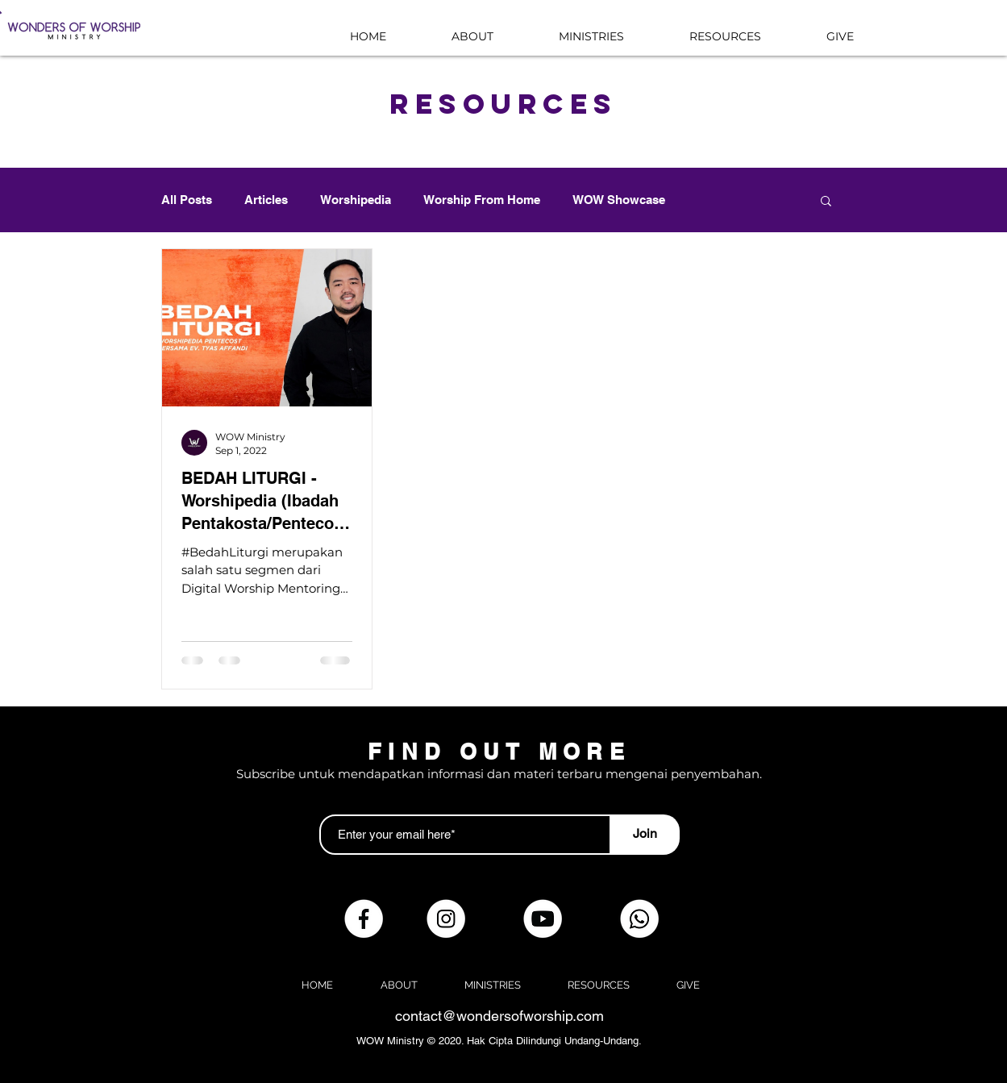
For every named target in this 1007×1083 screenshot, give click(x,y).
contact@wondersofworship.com (499, 1015)
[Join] (645, 834)
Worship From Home (481, 199)
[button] (826, 202)
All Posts (186, 199)
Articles (266, 199)
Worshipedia (355, 199)
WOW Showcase (618, 199)
